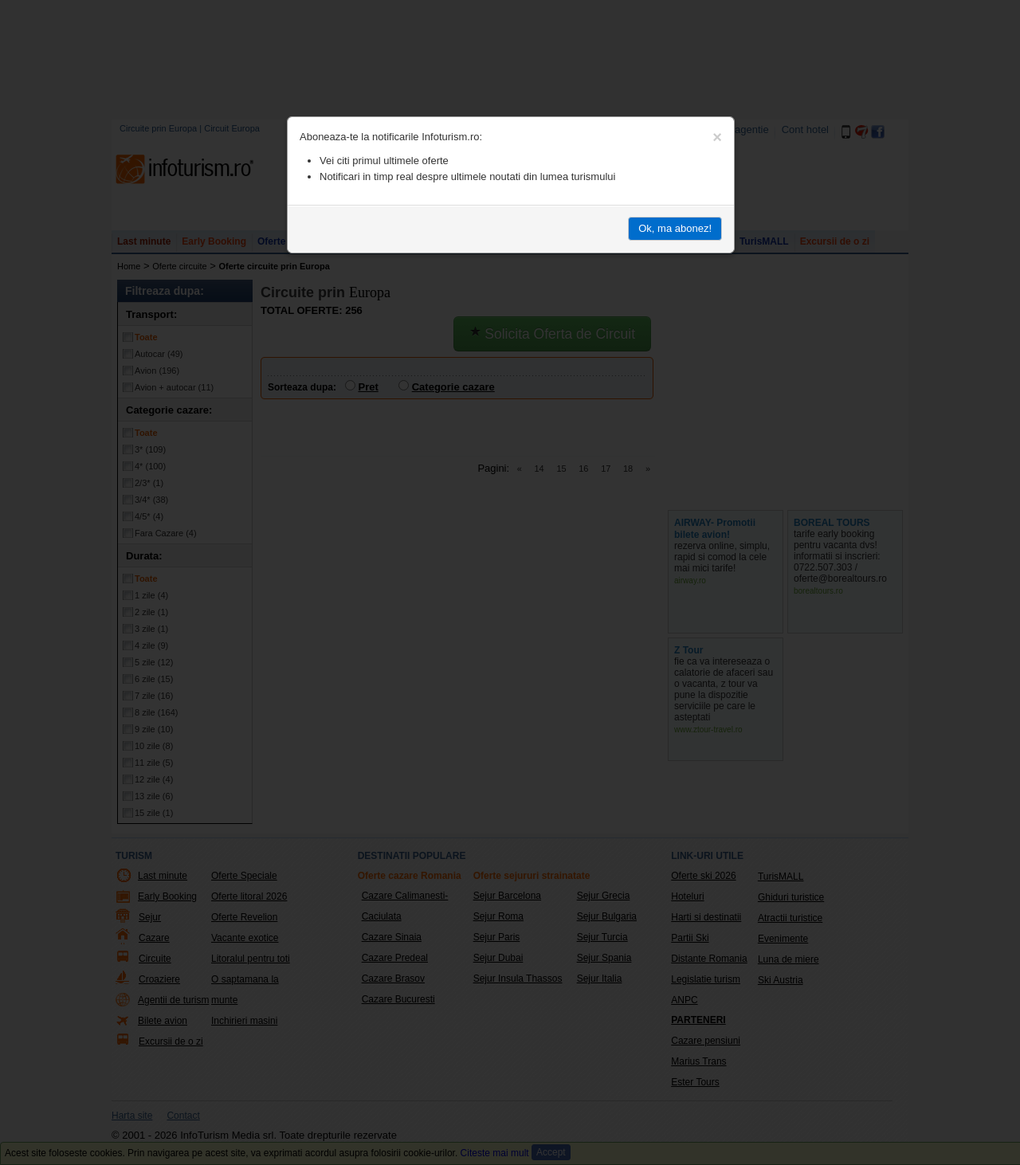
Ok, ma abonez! (675, 228)
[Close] (717, 137)
